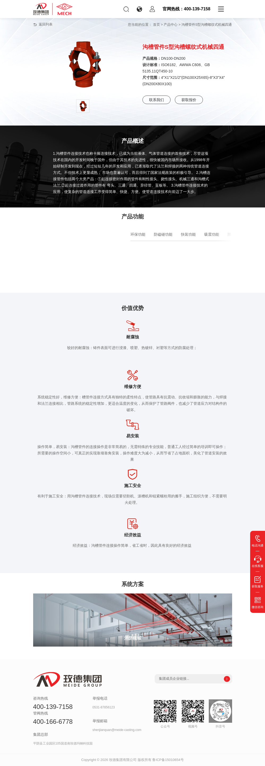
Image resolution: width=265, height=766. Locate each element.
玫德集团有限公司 (123, 760)
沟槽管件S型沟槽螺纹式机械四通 (206, 25)
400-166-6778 (53, 721)
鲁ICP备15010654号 (168, 760)
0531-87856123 (104, 707)
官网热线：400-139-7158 (186, 9)
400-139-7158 (53, 706)
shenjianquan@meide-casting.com (117, 730)
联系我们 (156, 100)
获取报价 (188, 100)
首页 (156, 25)
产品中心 (170, 25)
